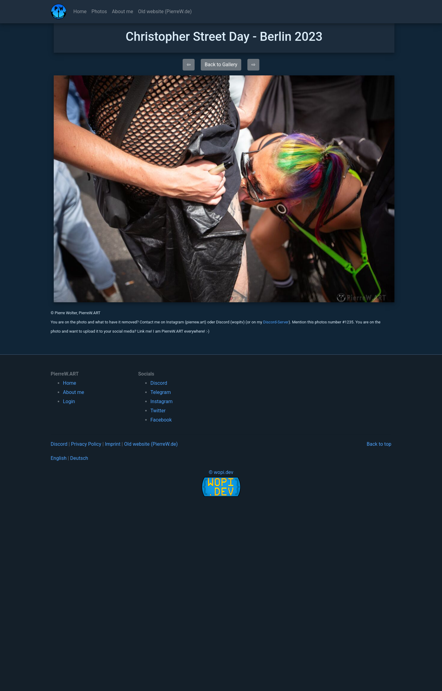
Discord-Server (276, 322)
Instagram (161, 401)
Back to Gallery (221, 64)
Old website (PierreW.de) (165, 11)
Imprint (113, 444)
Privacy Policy (86, 444)
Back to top (379, 444)
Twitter (157, 411)
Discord (158, 383)
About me (122, 11)
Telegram (160, 392)
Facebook (161, 420)
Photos (99, 11)
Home (80, 11)
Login (69, 401)
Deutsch (79, 458)
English (59, 458)
